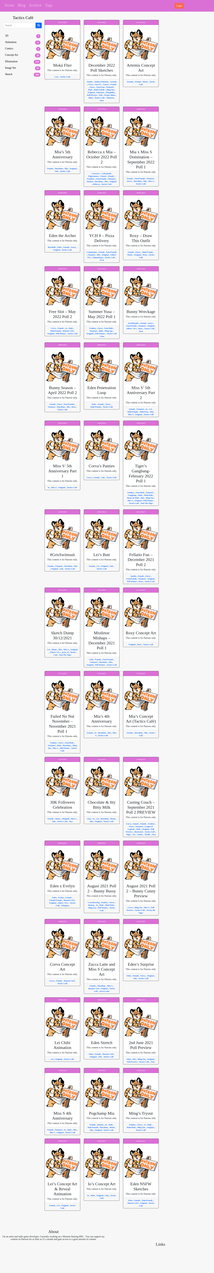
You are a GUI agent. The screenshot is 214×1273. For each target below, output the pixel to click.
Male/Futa (144, 412)
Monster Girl (68, 331)
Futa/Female (101, 179)
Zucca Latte (104, 991)
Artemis (113, 82)
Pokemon (100, 92)
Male (90, 90)
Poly (101, 95)
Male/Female (99, 90)
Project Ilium (110, 95)
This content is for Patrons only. (62, 67)
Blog (21, 5)
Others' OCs (131, 328)
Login (179, 5)
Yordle (148, 834)
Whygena (65, 905)
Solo (57, 171)
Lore (57, 77)
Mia (67, 168)
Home (9, 5)
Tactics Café (65, 77)
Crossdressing (94, 902)
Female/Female (55, 900)
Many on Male (133, 498)
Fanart (106, 84)
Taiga (128, 834)
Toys (71, 821)
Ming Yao (110, 90)
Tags (48, 5)
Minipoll (66, 819)
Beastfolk (52, 247)
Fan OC (98, 84)
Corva (91, 84)
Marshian (59, 168)
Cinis (91, 659)
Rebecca (96, 184)
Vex (134, 834)
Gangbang (132, 495)
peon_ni (65, 652)
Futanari (110, 87)
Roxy (145, 255)
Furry (92, 87)
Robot (145, 82)
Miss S (151, 181)
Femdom (91, 179)
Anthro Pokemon (101, 82)
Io (66, 328)
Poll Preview (92, 95)
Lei (150, 409)
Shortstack (139, 832)
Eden (59, 247)
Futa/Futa (100, 87)
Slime (90, 98)
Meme (130, 255)
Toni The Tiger (147, 503)
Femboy (92, 328)
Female (113, 84)
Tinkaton (110, 98)
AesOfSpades (133, 323)
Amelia (90, 82)
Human (90, 181)
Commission (92, 252)
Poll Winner (61, 333)
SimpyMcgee (98, 257)
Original (91, 92)
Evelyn (61, 897)
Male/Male (148, 495)
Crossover (96, 173)
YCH (102, 260)
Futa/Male (108, 328)
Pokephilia (110, 92)
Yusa (102, 100)
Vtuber (140, 834)
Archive (35, 5)
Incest (129, 181)
